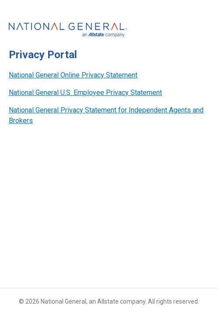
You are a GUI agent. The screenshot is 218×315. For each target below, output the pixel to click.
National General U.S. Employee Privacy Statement (85, 92)
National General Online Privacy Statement (73, 75)
